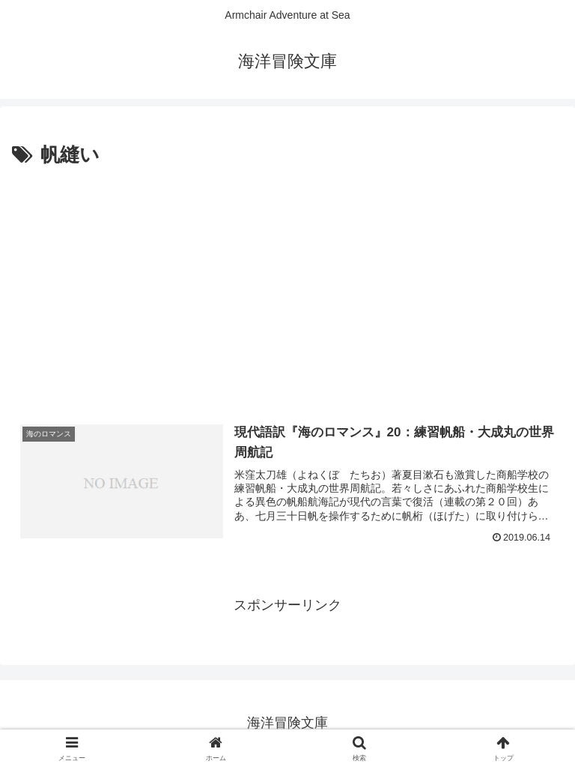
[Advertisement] (287, 284)
